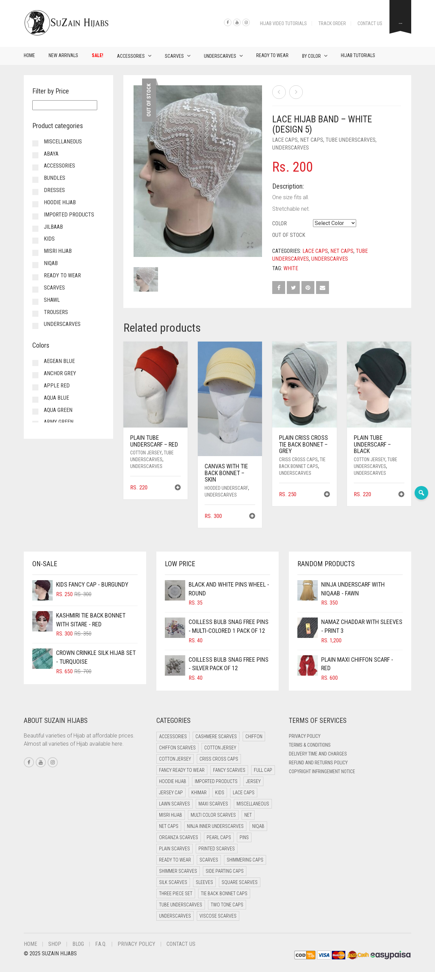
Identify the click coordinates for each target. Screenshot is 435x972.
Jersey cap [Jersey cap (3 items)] (171, 792)
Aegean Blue (59, 361)
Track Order (332, 23)
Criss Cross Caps (298, 459)
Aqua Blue (56, 398)
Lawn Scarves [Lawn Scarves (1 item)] (174, 803)
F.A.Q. (100, 944)
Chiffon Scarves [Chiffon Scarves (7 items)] (177, 747)
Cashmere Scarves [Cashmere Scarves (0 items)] (216, 736)
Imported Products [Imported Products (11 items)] (216, 781)
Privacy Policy (304, 736)
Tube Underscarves (351, 140)
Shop (54, 944)
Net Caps (311, 140)
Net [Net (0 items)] (248, 815)
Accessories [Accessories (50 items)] (173, 736)
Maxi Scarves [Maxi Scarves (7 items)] (213, 803)
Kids (49, 239)
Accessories (131, 56)
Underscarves (220, 56)
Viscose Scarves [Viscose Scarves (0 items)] (218, 916)
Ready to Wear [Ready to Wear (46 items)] (175, 860)
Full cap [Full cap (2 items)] (263, 770)
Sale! (97, 55)
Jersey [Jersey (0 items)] (253, 781)
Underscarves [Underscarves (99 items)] (175, 916)
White (290, 268)
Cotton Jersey (146, 452)
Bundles (54, 178)
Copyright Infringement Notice (322, 771)
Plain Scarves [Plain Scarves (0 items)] (174, 848)
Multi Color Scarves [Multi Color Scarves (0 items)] (213, 815)
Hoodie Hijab (60, 202)
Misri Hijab (58, 251)
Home (29, 55)
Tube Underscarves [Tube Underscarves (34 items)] (180, 904)
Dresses (54, 190)
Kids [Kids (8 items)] (219, 792)
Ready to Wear (272, 55)
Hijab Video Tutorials (283, 23)
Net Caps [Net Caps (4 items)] (168, 826)
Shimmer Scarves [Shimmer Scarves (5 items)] (178, 871)
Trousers (56, 312)
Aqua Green (58, 410)
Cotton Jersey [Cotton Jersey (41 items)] (220, 747)
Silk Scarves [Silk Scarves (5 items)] (173, 882)
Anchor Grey (60, 373)
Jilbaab (53, 227)
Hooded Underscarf (226, 488)
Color (279, 223)
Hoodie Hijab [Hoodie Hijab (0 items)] (172, 781)
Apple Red (57, 385)
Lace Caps (285, 140)
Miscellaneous (63, 141)
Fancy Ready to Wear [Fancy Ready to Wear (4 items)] (182, 770)
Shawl (52, 300)
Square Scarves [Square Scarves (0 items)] (240, 882)
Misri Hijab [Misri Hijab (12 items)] (170, 815)
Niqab (51, 263)
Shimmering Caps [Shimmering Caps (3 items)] (245, 860)
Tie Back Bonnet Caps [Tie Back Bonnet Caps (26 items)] (224, 893)
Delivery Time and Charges (318, 754)
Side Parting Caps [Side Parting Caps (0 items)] (225, 871)
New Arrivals (63, 55)
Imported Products (69, 214)
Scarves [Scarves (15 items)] (208, 860)
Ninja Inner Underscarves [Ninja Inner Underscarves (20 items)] (215, 826)
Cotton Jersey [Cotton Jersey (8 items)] (175, 759)
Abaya (51, 154)
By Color (311, 56)
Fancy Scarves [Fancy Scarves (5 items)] (229, 770)
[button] (178, 488)
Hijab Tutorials (358, 55)
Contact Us (370, 23)
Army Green (58, 422)
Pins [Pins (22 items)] (244, 837)
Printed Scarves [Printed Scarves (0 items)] (216, 848)
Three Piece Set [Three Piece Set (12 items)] (175, 893)
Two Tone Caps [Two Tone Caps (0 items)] (227, 904)
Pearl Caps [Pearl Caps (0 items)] (219, 837)
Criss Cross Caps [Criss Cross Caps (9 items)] (218, 759)
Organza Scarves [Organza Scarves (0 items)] (178, 837)
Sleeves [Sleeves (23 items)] (204, 882)
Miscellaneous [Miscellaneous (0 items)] (253, 803)
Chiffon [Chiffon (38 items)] (253, 736)
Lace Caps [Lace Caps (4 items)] (244, 792)
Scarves (174, 56)
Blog (78, 944)
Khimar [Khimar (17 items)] (199, 792)
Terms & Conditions (310, 745)
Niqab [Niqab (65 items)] (258, 826)
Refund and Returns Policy (318, 762)
